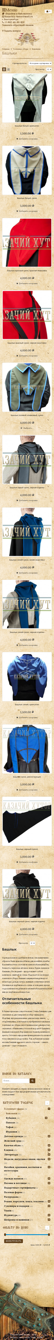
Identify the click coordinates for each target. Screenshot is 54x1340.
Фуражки (11, 1131)
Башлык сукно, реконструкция (27, 776)
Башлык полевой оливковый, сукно (27, 415)
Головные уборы (20, 49)
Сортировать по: (19, 63)
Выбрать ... (28, 428)
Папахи (10, 1122)
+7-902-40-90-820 (13, 22)
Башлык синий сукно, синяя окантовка (27, 560)
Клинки (8, 1150)
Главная (6, 49)
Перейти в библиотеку (17, 13)
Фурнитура (10, 1215)
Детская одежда (13, 1136)
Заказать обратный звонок (18, 25)
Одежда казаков (13, 1178)
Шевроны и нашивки (16, 1219)
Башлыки (11, 1113)
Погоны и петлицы (15, 1183)
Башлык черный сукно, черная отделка (27, 921)
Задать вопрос (11, 30)
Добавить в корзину (28, 139)
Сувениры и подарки (16, 1206)
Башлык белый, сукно (27, 198)
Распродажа (11, 1197)
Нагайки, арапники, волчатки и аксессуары (23, 1169)
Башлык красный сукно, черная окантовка (27, 343)
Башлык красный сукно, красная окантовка (27, 270)
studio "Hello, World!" (33, 1337)
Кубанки (11, 1118)
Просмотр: (40, 69)
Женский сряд (12, 1140)
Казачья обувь (12, 1145)
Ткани (7, 1210)
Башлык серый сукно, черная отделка (27, 487)
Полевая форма (13, 1192)
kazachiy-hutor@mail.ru (17, 16)
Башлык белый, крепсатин (27, 125)
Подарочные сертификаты (20, 1187)
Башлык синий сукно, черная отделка (27, 632)
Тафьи (9, 1127)
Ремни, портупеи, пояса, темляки (24, 1201)
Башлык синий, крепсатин (27, 704)
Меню (4, 10)
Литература (11, 1154)
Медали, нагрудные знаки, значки (24, 1159)
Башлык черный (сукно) (27, 849)
